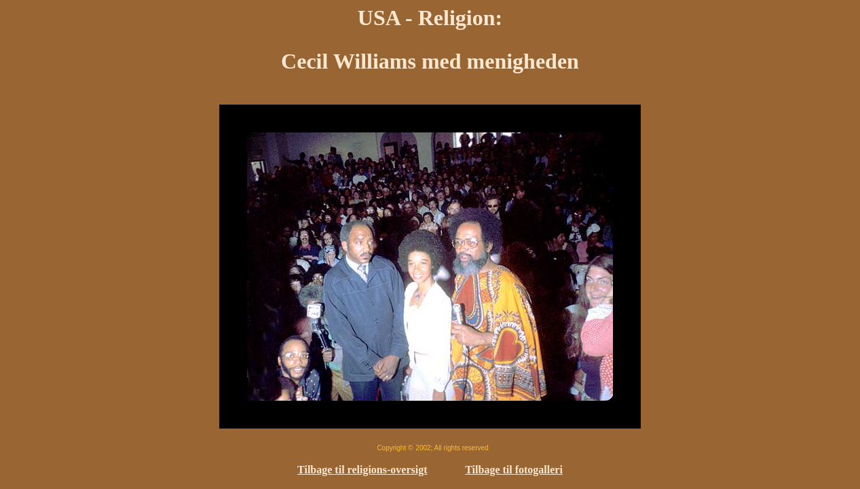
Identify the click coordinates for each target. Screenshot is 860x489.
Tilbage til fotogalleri (514, 469)
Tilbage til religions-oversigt (362, 469)
